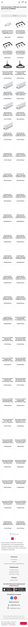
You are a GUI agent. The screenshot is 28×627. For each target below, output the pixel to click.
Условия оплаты (14, 570)
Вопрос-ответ (14, 580)
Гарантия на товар (14, 574)
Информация (14, 567)
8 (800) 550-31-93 (15, 605)
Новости (14, 561)
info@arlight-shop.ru (15, 608)
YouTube (15, 597)
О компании (14, 559)
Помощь (14, 577)
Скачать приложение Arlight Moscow (14, 563)
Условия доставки (14, 572)
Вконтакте (11, 597)
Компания (14, 557)
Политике (12, 625)
